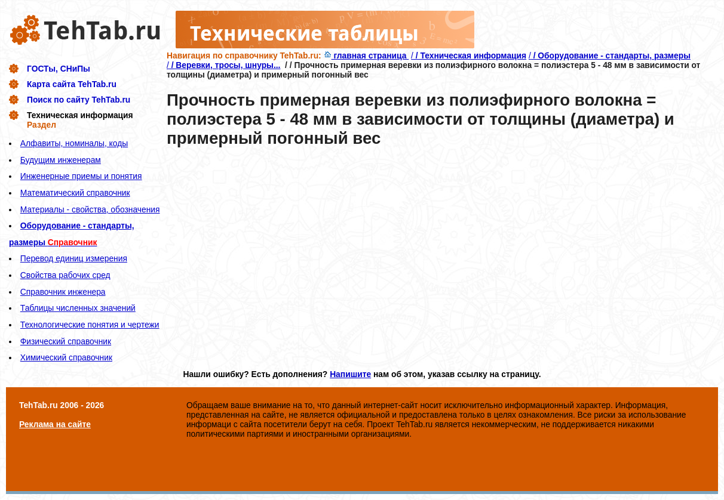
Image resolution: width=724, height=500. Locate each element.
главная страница (366, 55)
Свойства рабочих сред (65, 275)
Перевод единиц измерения (73, 258)
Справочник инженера (63, 292)
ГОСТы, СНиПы (58, 68)
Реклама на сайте (55, 424)
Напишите (350, 374)
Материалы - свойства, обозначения (90, 209)
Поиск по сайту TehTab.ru (78, 99)
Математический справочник (75, 192)
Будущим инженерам (60, 160)
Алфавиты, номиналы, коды (74, 143)
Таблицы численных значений (78, 308)
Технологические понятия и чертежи (89, 324)
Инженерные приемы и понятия (81, 176)
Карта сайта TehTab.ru (71, 84)
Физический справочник (65, 341)
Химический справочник (66, 357)
